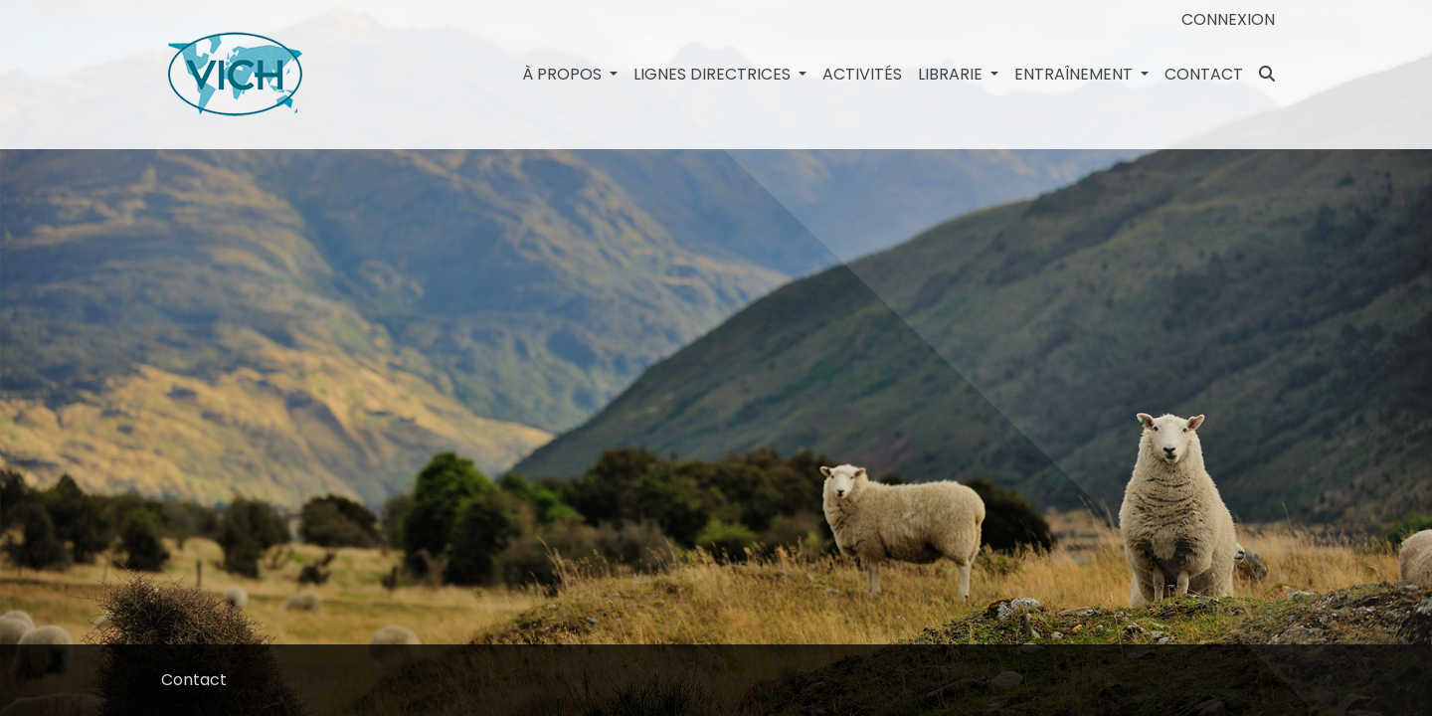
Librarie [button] (952, 74)
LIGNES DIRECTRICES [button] (714, 74)
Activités (862, 74)
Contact (1203, 74)
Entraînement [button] (1075, 74)
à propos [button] (564, 74)
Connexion (1228, 19)
